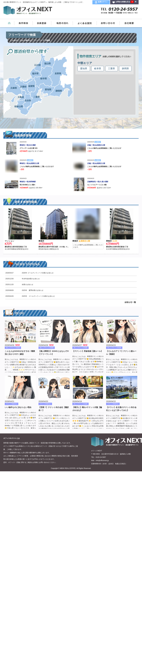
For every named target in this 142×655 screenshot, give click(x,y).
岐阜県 (97, 68)
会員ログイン (103, 2)
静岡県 (125, 68)
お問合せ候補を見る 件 (126, 2)
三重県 (111, 68)
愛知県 (83, 68)
